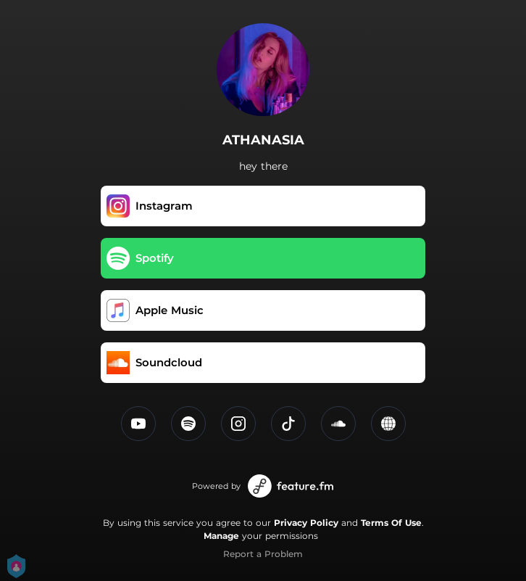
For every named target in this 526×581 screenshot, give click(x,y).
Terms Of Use (391, 522)
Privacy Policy (306, 522)
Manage (221, 535)
